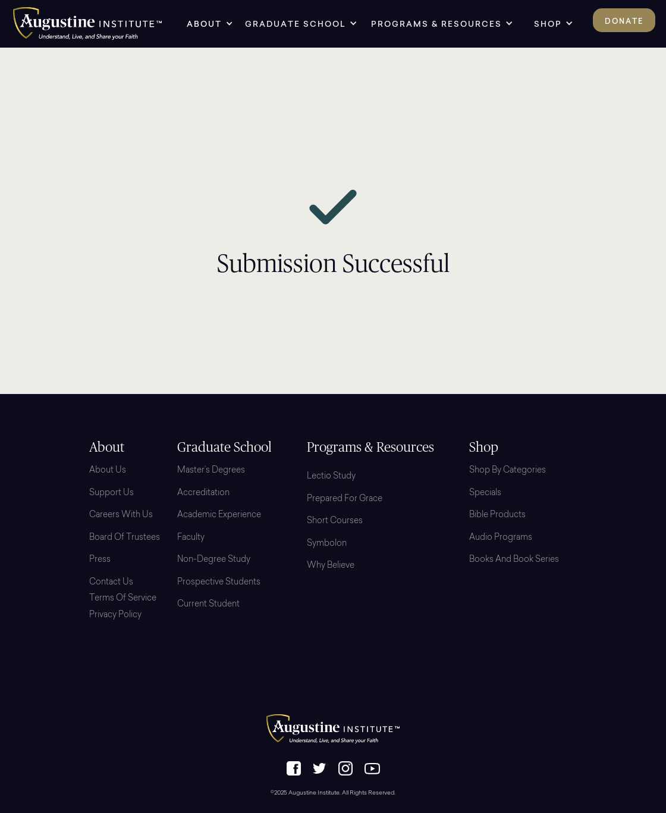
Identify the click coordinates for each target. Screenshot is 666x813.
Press (100, 560)
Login (104, 640)
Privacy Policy (115, 615)
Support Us (111, 493)
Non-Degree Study (213, 560)
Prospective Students (218, 583)
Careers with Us (121, 515)
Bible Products (497, 515)
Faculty (191, 538)
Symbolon (327, 544)
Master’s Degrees (211, 471)
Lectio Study (331, 477)
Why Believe (330, 566)
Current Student (208, 605)
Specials (485, 493)
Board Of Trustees (124, 538)
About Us (107, 471)
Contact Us (111, 583)
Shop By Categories (507, 471)
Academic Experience (219, 515)
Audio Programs (500, 538)
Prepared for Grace (344, 499)
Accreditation (203, 493)
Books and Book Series (514, 560)
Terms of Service (122, 599)
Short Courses (335, 521)
